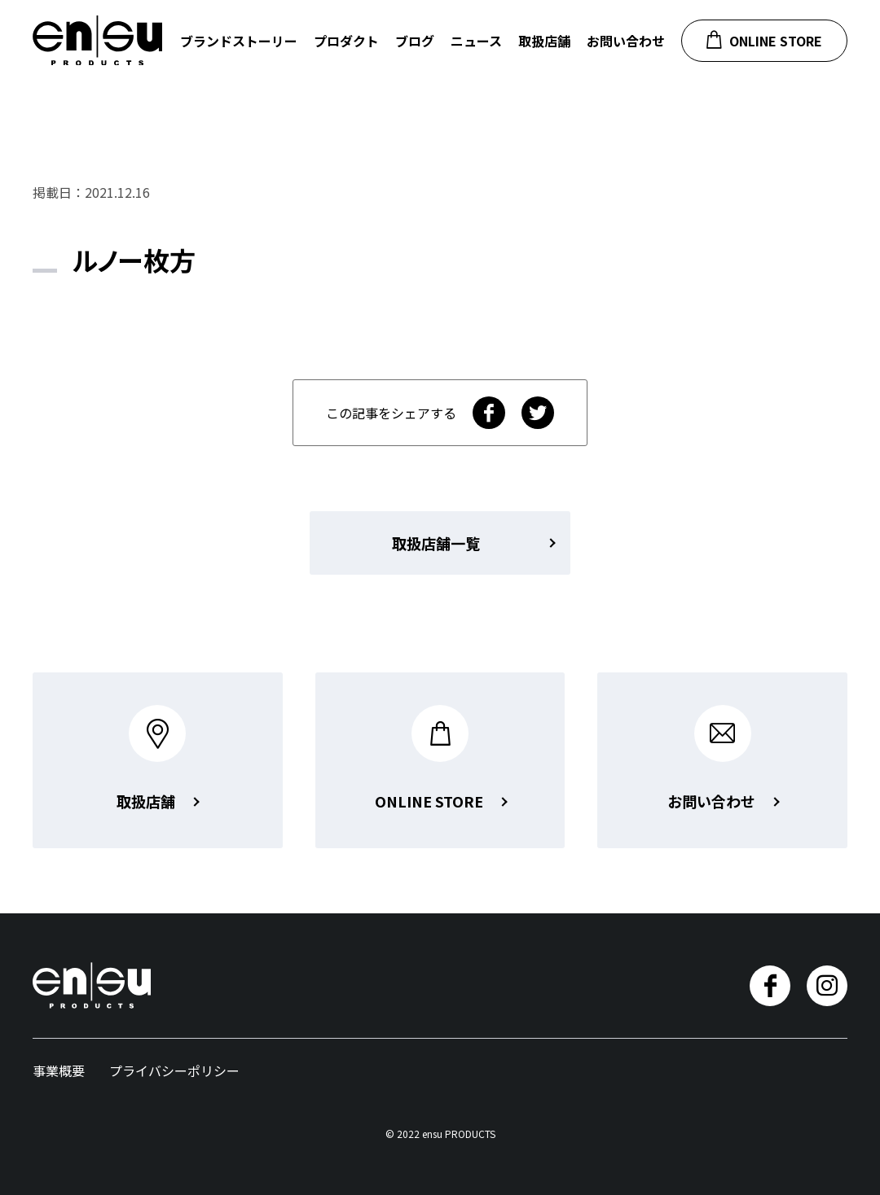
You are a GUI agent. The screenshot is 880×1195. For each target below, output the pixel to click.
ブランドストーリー (238, 40)
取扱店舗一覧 (436, 543)
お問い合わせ (626, 40)
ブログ (414, 40)
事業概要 (59, 1070)
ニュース (476, 40)
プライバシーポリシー (174, 1070)
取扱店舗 (544, 40)
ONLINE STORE (764, 40)
